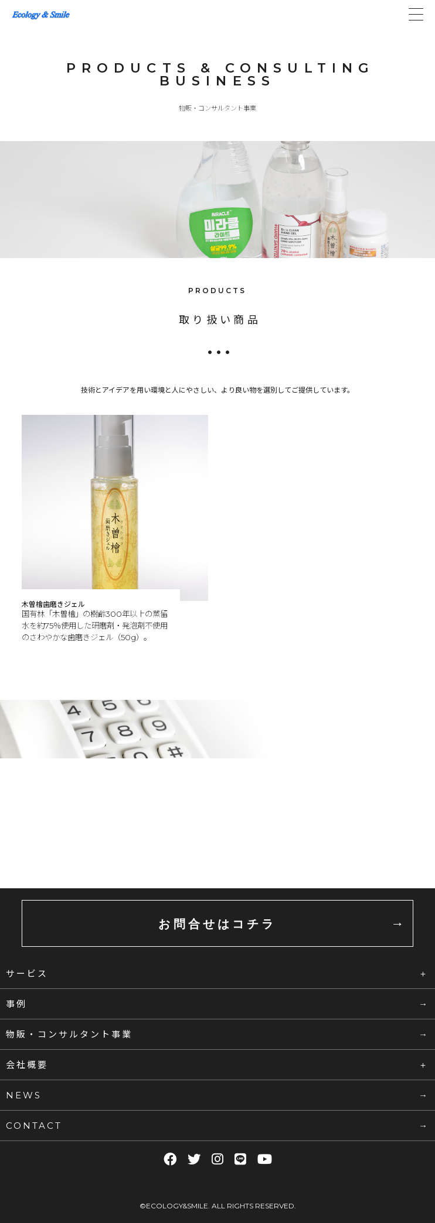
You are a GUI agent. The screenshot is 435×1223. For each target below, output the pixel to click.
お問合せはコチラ (217, 924)
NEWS (24, 1095)
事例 (16, 1003)
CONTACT (34, 1125)
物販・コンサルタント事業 (69, 1034)
